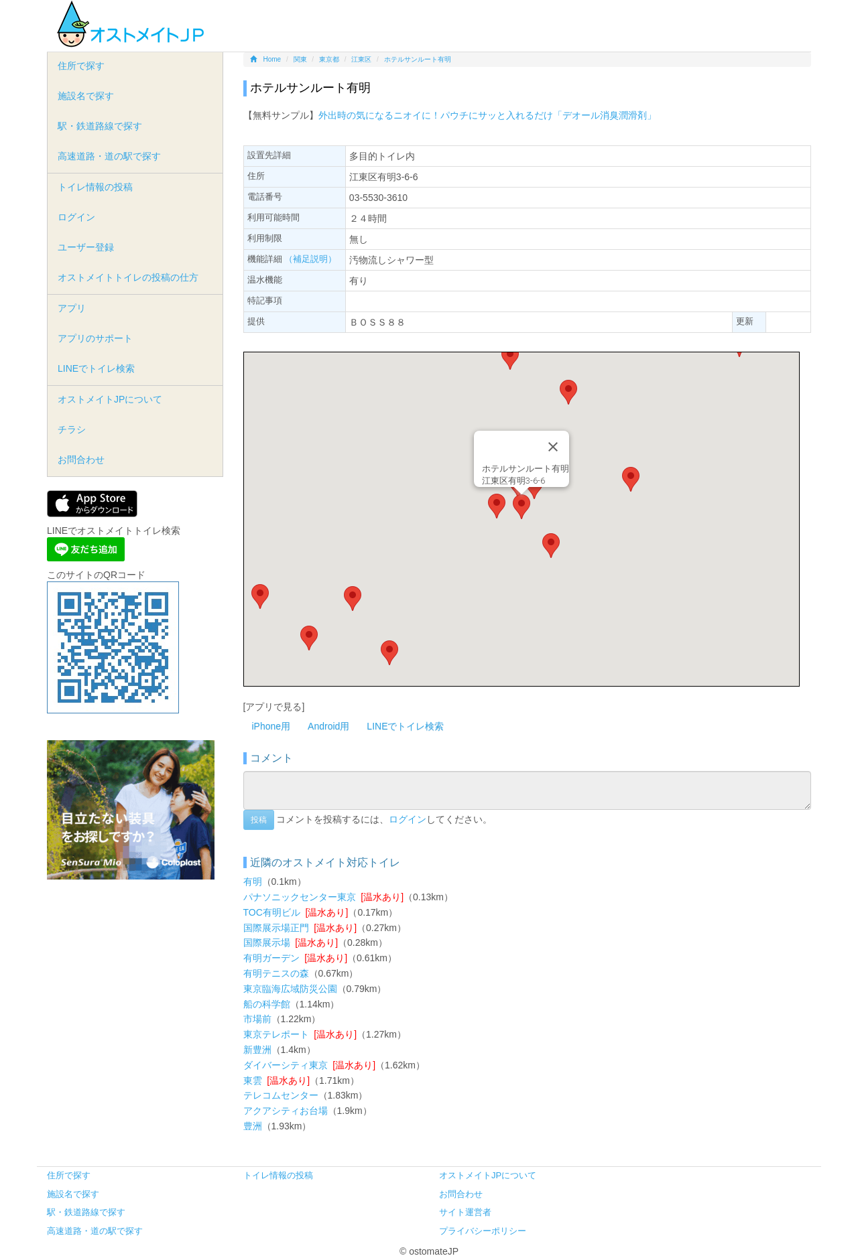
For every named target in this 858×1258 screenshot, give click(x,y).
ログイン (407, 818)
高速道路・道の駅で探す (109, 156)
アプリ (72, 308)
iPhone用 (271, 726)
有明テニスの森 (276, 973)
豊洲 (252, 1126)
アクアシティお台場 (285, 1110)
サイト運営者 (465, 1212)
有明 (252, 881)
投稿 (259, 820)
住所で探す (81, 65)
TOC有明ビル (271, 912)
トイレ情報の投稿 (95, 187)
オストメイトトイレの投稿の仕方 (128, 277)
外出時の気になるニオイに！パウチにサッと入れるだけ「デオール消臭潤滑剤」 (487, 115)
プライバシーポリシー (482, 1231)
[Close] (553, 447)
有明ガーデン (271, 958)
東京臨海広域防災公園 (290, 988)
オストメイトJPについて (110, 399)
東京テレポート (276, 1034)
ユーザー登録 (86, 247)
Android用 (328, 726)
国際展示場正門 (276, 927)
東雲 (252, 1080)
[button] (521, 506)
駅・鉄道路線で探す (100, 126)
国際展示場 (266, 942)
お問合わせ (81, 459)
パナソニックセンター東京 (299, 897)
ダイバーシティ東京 (285, 1065)
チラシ (72, 429)
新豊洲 (257, 1049)
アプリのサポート (95, 338)
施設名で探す (86, 95)
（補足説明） (310, 259)
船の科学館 (266, 1004)
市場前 (257, 1019)
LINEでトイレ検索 (405, 726)
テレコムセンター (280, 1095)
